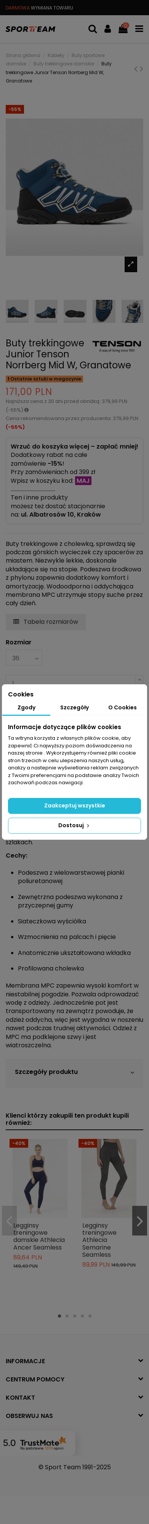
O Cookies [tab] (122, 707)
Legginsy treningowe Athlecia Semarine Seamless (99, 1240)
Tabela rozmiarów (45, 621)
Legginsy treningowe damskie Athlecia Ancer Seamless (39, 1236)
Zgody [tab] (26, 707)
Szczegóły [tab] (74, 707)
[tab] (74, 1073)
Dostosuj (74, 825)
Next (139, 1221)
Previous (9, 1221)
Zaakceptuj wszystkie (74, 805)
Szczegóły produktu (74, 1072)
